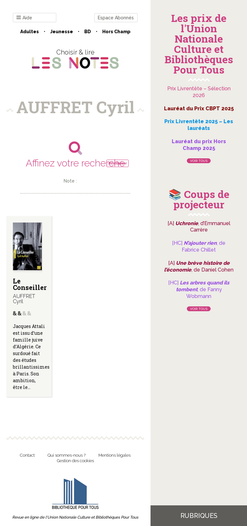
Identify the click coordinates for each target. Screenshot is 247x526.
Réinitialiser (117, 163)
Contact (27, 455)
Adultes (29, 31)
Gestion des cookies (75, 460)
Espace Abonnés (116, 17)
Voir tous (198, 161)
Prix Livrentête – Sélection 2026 (199, 91)
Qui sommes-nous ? (67, 455)
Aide (24, 18)
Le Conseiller (30, 284)
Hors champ (116, 31)
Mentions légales (114, 455)
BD (87, 31)
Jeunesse (61, 31)
